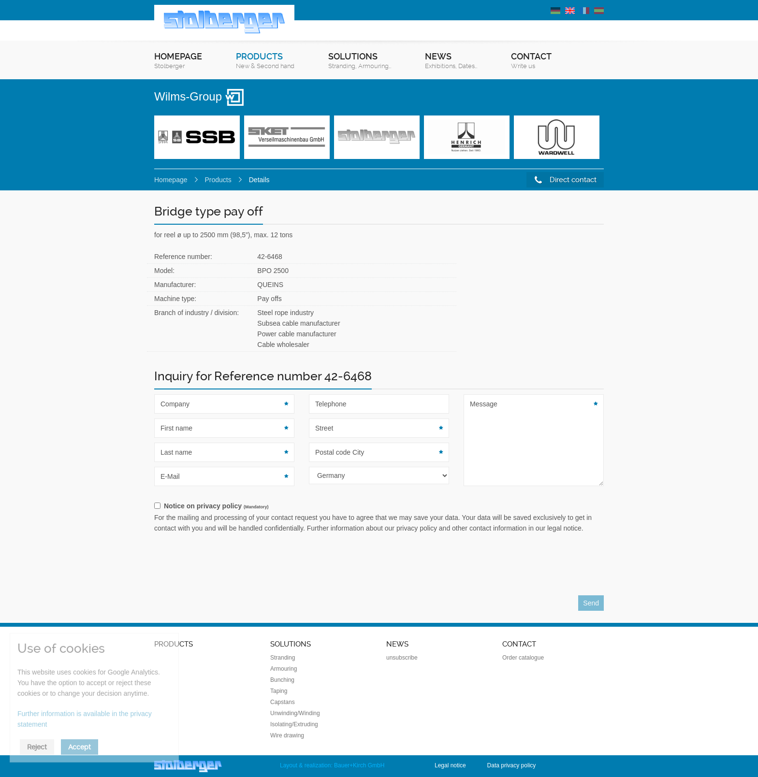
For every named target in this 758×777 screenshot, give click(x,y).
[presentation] (227, 567)
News (451, 61)
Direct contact (566, 180)
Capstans (282, 702)
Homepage (178, 61)
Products (265, 61)
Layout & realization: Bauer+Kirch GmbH (332, 765)
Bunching (282, 679)
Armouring (283, 668)
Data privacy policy (511, 765)
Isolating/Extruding (294, 724)
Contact (531, 61)
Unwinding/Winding (295, 713)
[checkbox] (379, 506)
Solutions (359, 61)
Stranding (282, 657)
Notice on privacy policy (216, 506)
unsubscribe (402, 657)
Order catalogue (523, 657)
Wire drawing (287, 735)
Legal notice (450, 765)
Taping (278, 691)
